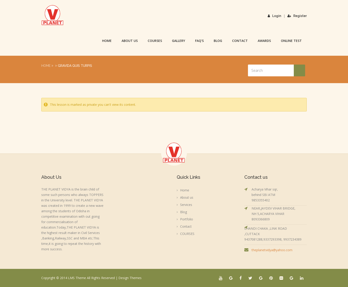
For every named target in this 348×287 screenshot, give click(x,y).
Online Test (291, 41)
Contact (240, 41)
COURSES (155, 41)
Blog (218, 41)
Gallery (178, 41)
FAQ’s (199, 41)
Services (186, 205)
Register (297, 16)
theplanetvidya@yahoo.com (272, 250)
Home (107, 41)
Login (274, 16)
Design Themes (130, 278)
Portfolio (186, 219)
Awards (264, 41)
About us (130, 41)
